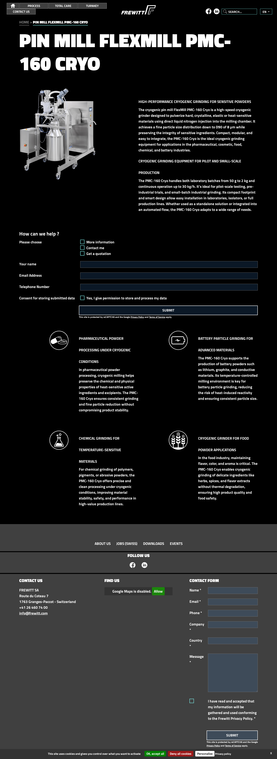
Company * (196, 627)
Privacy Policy (137, 317)
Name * (195, 590)
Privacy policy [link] (223, 754)
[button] (13, 6)
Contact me (95, 248)
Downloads (153, 543)
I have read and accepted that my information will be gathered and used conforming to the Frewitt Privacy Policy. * (232, 709)
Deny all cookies (180, 753)
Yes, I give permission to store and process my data (126, 298)
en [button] (265, 11)
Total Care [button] (63, 5)
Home (24, 22)
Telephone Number (34, 287)
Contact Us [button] (21, 11)
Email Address (30, 275)
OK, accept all (155, 753)
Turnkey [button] (92, 5)
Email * (195, 601)
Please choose (30, 242)
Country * (195, 643)
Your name (27, 264)
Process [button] (34, 5)
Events (176, 543)
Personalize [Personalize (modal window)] (205, 753)
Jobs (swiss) (126, 543)
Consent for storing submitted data (47, 298)
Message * (196, 659)
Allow (158, 591)
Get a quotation (98, 253)
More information (100, 242)
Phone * (195, 613)
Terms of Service (157, 317)
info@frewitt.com (33, 613)
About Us (103, 543)
